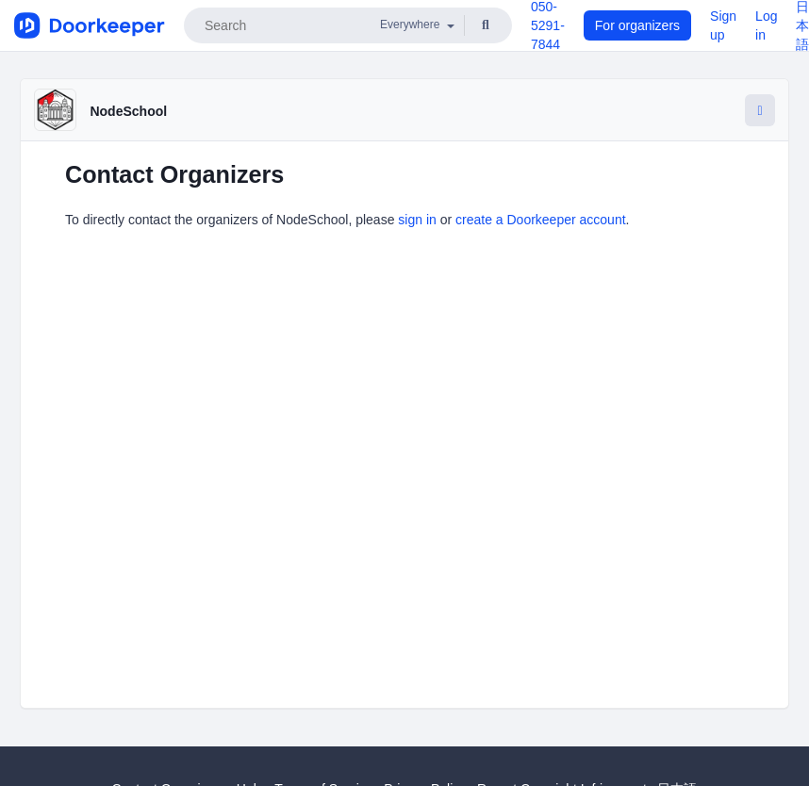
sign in (417, 219)
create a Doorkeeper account (540, 219)
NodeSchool (128, 111)
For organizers (637, 25)
